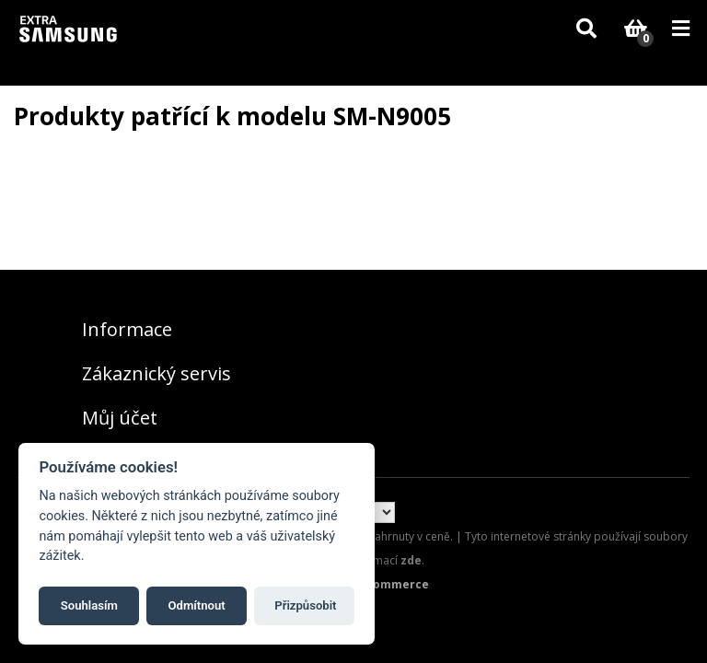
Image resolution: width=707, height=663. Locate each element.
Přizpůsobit (305, 605)
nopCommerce (386, 584)
